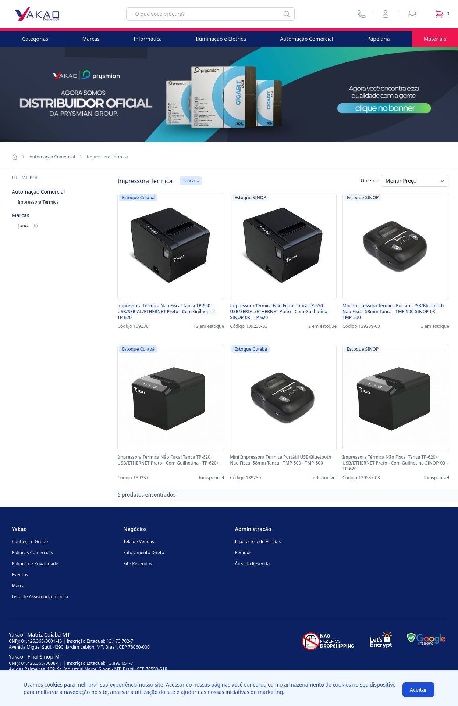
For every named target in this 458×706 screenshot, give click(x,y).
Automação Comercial (306, 38)
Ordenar (369, 181)
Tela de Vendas (138, 541)
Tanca (28, 225)
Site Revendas (137, 563)
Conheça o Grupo (30, 541)
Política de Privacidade (35, 563)
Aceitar (418, 689)
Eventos (20, 574)
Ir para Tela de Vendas (258, 541)
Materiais (435, 38)
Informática (148, 38)
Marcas (90, 38)
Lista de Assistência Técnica (40, 597)
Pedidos (243, 552)
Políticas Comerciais (32, 552)
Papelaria (378, 38)
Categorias (35, 38)
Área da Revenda (252, 563)
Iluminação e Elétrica (221, 38)
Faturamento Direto (143, 552)
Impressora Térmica (38, 202)
